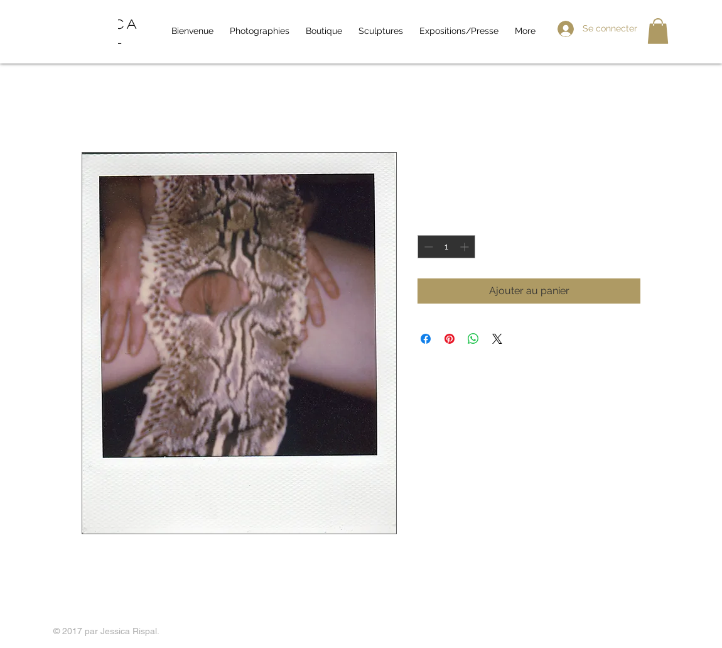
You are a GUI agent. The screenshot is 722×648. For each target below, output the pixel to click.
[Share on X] (497, 338)
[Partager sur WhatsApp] (473, 338)
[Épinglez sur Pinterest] (449, 338)
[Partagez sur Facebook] (425, 338)
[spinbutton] (446, 247)
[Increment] (465, 247)
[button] (658, 31)
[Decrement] (427, 247)
